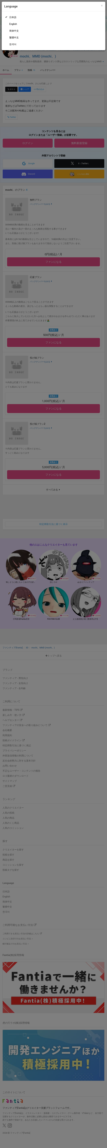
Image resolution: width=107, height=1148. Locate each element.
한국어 (12, 44)
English (13, 24)
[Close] (102, 5)
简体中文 (14, 30)
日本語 (12, 17)
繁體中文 (14, 37)
